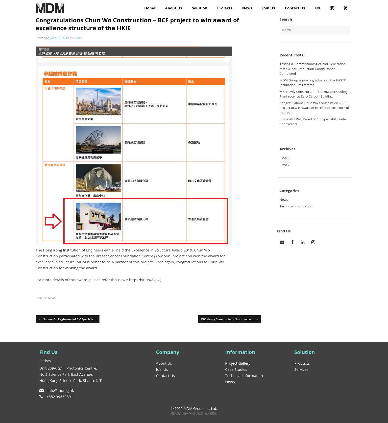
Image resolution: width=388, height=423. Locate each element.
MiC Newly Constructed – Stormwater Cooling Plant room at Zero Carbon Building (314, 94)
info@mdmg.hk (56, 390)
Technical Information (296, 206)
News (247, 7)
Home (149, 7)
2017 (286, 165)
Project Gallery (237, 363)
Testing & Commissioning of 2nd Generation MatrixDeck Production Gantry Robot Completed (313, 69)
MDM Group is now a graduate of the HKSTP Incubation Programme (313, 82)
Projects (224, 7)
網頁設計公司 (202, 413)
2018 (286, 157)
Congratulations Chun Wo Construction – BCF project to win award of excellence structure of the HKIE (314, 108)
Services (301, 369)
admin (78, 38)
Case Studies (236, 369)
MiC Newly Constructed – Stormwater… (230, 319)
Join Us (268, 7)
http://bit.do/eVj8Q (145, 279)
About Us (173, 7)
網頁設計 (177, 413)
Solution (199, 7)
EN (317, 7)
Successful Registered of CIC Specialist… (67, 319)
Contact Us (295, 7)
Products (302, 363)
